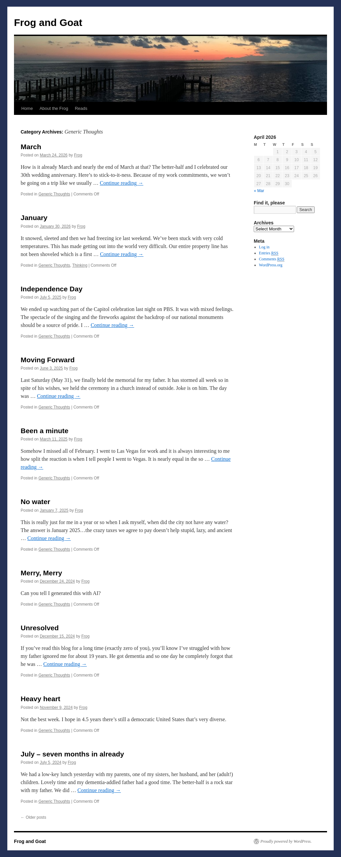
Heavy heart (40, 699)
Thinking (79, 265)
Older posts (33, 817)
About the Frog (54, 108)
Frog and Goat (48, 22)
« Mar (259, 190)
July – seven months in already (72, 754)
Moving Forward (48, 360)
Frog (78, 155)
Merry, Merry (41, 573)
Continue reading (122, 183)
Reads (81, 108)
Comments (271, 259)
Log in (264, 247)
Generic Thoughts (54, 194)
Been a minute (45, 430)
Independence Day (52, 289)
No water (35, 501)
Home (27, 108)
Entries (268, 253)
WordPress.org (270, 265)
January (34, 217)
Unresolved (40, 628)
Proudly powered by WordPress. (286, 841)
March (31, 146)
